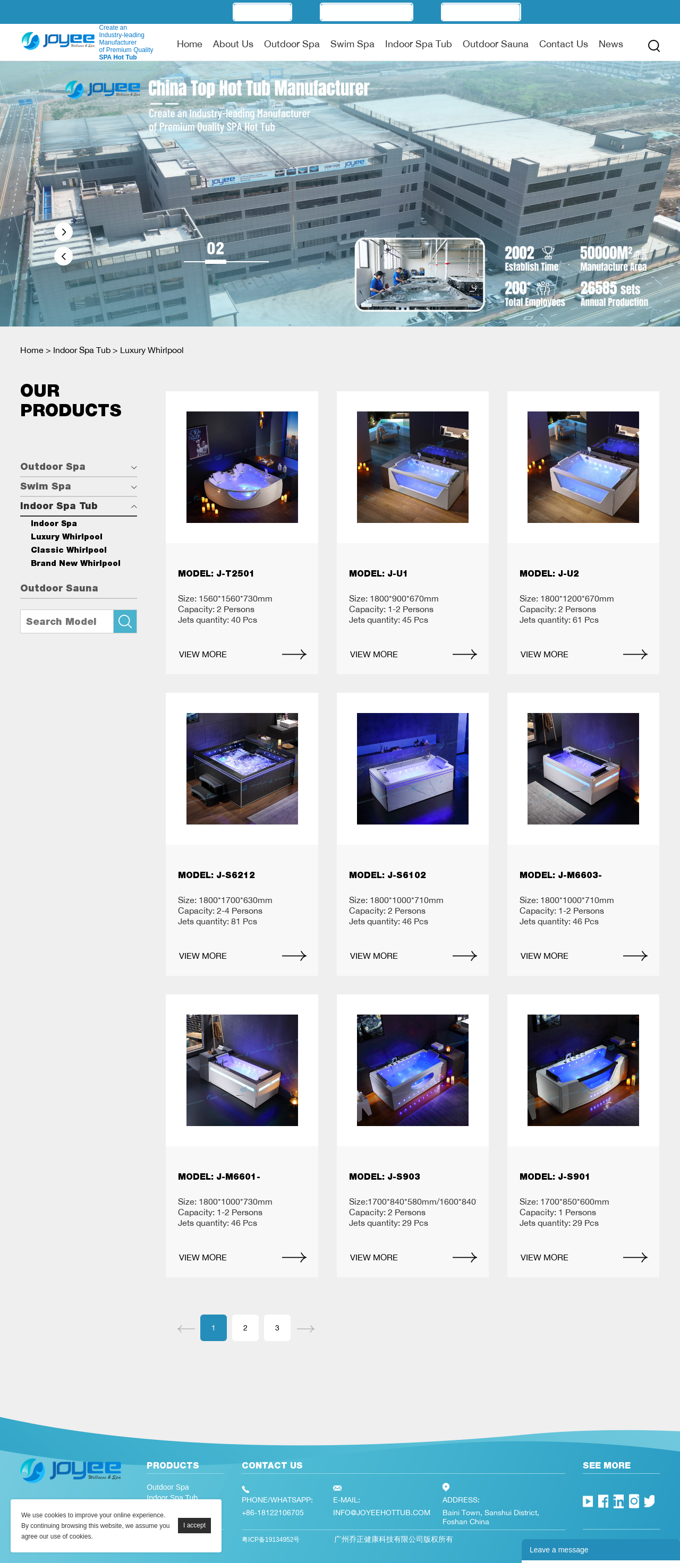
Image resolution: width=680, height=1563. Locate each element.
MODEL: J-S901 (555, 1177)
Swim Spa (352, 43)
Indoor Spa (54, 523)
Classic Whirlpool (69, 549)
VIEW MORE (203, 654)
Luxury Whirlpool (152, 350)
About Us (233, 43)
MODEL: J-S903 (384, 1177)
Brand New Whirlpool (76, 563)
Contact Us (563, 43)
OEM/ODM (262, 11)
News (611, 43)
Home (189, 43)
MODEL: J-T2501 (216, 574)
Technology (481, 11)
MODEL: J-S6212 (216, 875)
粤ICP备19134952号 (271, 1539)
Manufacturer (366, 11)
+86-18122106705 (273, 1512)
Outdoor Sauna (496, 43)
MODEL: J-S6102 (387, 875)
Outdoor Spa (292, 43)
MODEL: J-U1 (379, 574)
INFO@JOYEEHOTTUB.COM (381, 1512)
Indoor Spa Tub (418, 43)
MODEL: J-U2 (549, 574)
